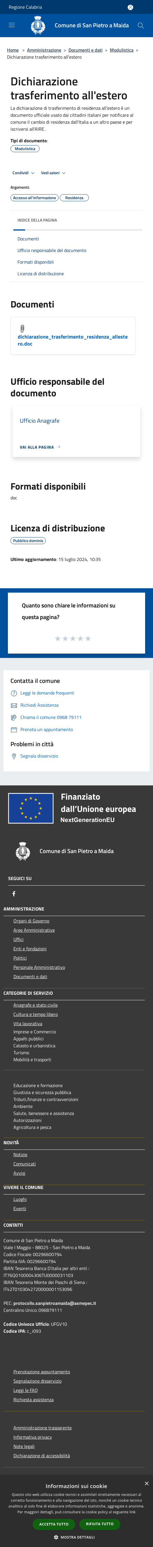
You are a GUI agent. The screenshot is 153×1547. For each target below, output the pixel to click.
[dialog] (76, 1512)
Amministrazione (44, 49)
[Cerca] (140, 25)
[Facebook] (14, 894)
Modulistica (121, 49)
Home (13, 49)
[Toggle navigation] (11, 24)
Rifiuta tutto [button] (100, 1523)
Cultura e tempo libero (35, 1014)
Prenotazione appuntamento (41, 1371)
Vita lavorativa (27, 1023)
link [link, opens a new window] (132, 1512)
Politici (20, 957)
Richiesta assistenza (33, 1399)
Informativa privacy (32, 1436)
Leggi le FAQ (25, 1390)
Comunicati (24, 1163)
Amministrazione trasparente (42, 1427)
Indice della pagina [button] (37, 220)
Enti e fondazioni (30, 948)
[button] (76, 1537)
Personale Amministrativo (39, 967)
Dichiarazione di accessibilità (41, 1455)
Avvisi (19, 1173)
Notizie (20, 1154)
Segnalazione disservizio (37, 1380)
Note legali (24, 1446)
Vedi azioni (54, 173)
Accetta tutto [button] (53, 1524)
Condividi (24, 173)
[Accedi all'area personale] (130, 7)
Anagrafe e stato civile (35, 1004)
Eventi (19, 1208)
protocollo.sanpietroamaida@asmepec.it (54, 1303)
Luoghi (20, 1199)
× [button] (146, 1484)
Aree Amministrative (34, 930)
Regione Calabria (25, 6)
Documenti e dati (85, 49)
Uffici (18, 939)
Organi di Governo (31, 920)
